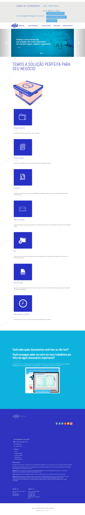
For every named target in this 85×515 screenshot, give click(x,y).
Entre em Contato (68, 25)
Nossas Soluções (18, 453)
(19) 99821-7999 (51, 10)
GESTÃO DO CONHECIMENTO (56, 17)
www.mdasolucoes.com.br (45, 508)
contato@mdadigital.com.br (30, 15)
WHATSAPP (52, 20)
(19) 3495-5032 (51, 6)
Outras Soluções (46, 25)
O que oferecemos (33, 25)
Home (15, 451)
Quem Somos (57, 25)
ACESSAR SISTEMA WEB (55, 13)
